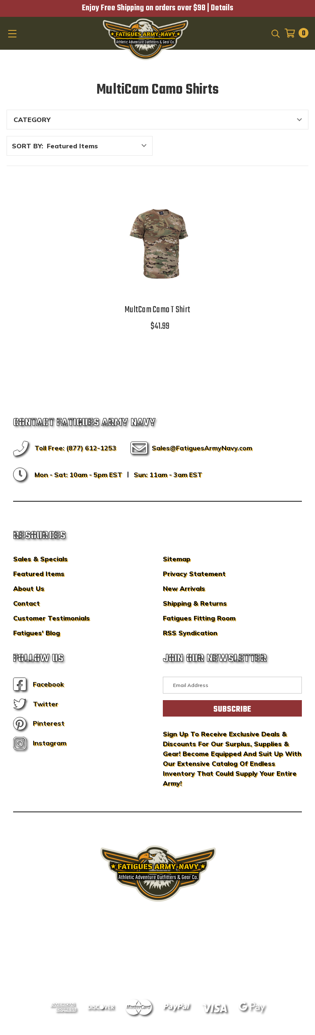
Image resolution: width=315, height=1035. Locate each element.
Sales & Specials (40, 559)
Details (222, 8)
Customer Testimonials (51, 618)
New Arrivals (184, 588)
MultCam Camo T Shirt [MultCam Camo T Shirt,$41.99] (157, 310)
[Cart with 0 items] (294, 33)
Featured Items (38, 573)
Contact (26, 603)
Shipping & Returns (195, 603)
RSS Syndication (190, 633)
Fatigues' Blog (36, 633)
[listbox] (99, 145)
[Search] (275, 32)
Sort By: (27, 146)
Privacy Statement (194, 573)
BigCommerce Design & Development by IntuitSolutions (157, 946)
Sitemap (176, 559)
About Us (28, 588)
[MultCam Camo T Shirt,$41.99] (157, 241)
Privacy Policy (173, 958)
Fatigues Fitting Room (199, 618)
